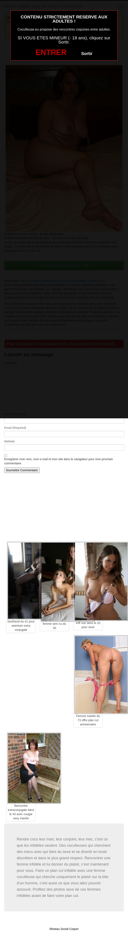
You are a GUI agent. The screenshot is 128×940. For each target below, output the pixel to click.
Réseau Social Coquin (64, 929)
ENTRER (51, 52)
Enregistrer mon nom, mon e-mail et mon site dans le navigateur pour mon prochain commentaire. (58, 461)
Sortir (86, 53)
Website (9, 441)
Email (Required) (15, 427)
